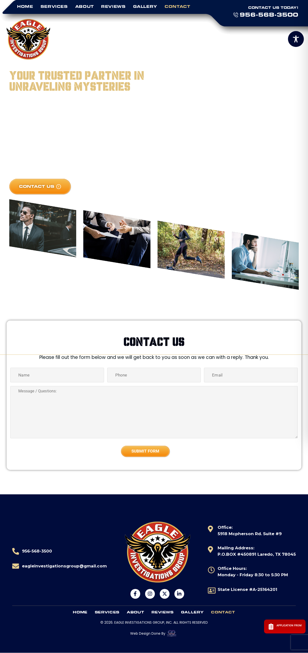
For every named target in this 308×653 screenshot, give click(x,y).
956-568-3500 (269, 14)
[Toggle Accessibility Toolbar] (295, 39)
